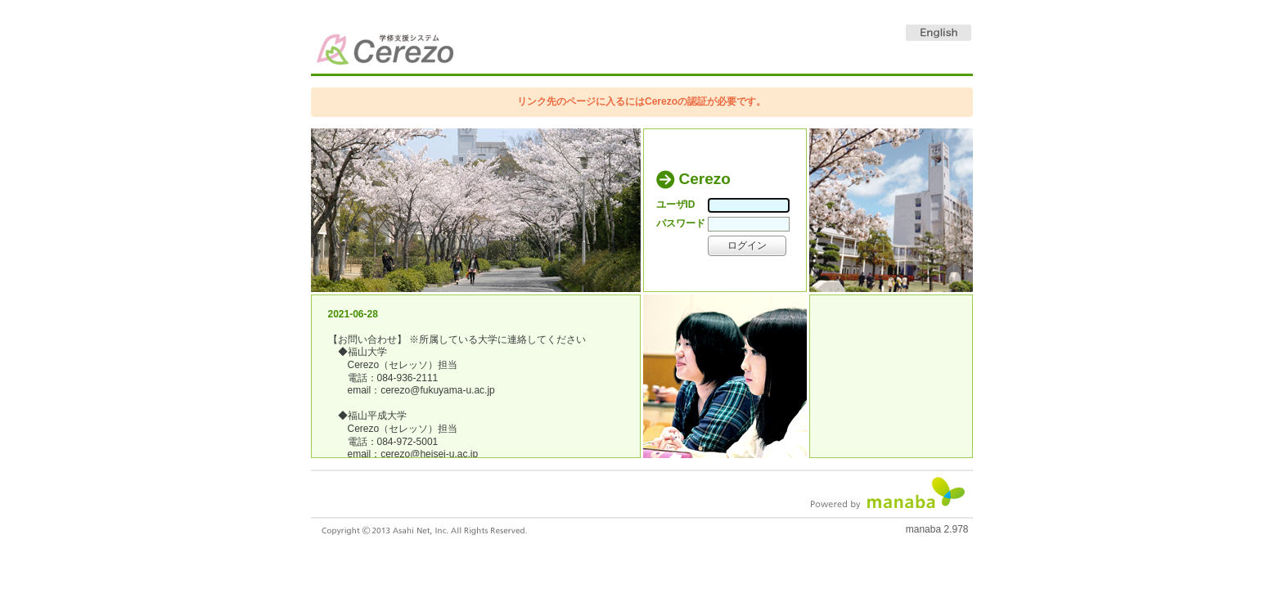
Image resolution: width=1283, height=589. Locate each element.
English (938, 33)
